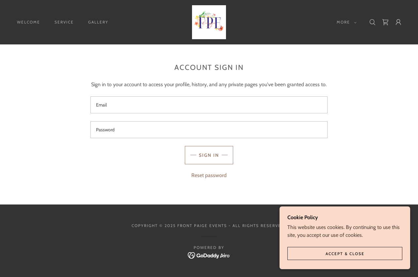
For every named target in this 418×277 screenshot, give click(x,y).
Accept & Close (345, 253)
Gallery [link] (98, 22)
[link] (209, 22)
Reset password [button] (209, 175)
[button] (345, 22)
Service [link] (64, 22)
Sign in (209, 155)
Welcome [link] (28, 22)
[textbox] (208, 104)
